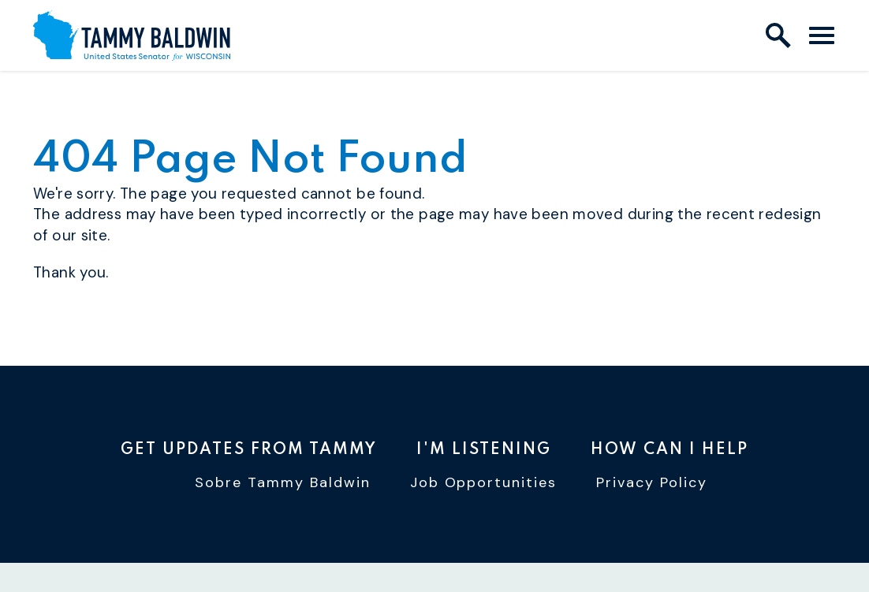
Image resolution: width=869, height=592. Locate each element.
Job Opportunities (484, 482)
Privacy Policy (651, 482)
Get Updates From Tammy (249, 450)
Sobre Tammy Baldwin (283, 482)
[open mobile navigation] (821, 35)
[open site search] (778, 35)
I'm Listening (483, 450)
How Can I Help (669, 450)
